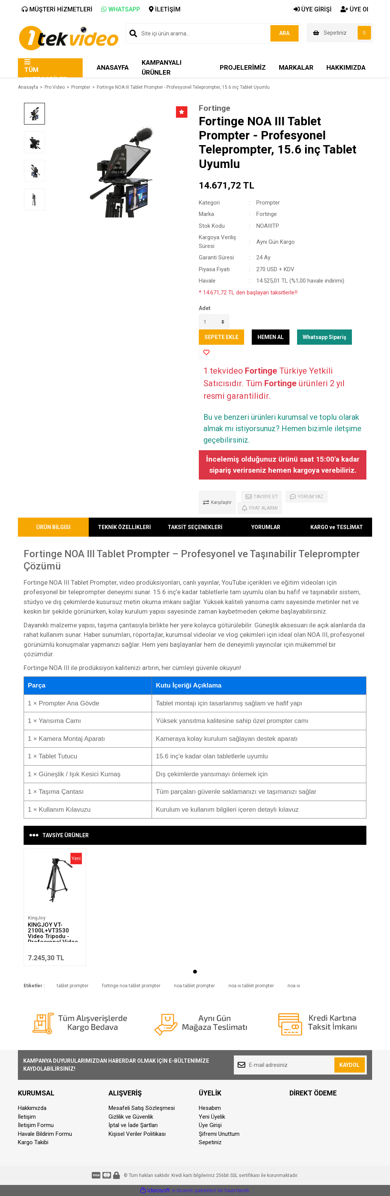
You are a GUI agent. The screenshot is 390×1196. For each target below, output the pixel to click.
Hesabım (210, 1108)
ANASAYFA (113, 67)
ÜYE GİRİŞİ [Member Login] (313, 9)
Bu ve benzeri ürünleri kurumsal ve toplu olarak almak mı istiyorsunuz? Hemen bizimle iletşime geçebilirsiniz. (282, 429)
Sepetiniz (210, 1142)
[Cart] (340, 32)
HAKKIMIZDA (346, 67)
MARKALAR (296, 67)
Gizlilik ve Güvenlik (131, 1116)
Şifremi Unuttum (219, 1133)
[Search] (213, 33)
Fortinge (214, 108)
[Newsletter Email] (300, 1064)
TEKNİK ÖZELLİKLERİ (124, 527)
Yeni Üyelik (212, 1116)
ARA (283, 33)
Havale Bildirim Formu (45, 1133)
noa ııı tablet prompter (251, 985)
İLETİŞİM (165, 9)
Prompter (268, 202)
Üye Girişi (210, 1125)
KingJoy (36, 918)
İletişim (27, 1116)
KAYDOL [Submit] (349, 1065)
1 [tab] (195, 972)
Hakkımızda (32, 1108)
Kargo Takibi (33, 1142)
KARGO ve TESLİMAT (336, 527)
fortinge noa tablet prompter (131, 985)
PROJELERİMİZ (243, 67)
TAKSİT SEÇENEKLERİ (195, 527)
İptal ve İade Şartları (133, 1125)
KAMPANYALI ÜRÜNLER (162, 67)
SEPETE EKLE (221, 337)
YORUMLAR (265, 527)
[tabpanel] (55, 907)
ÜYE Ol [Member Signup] (354, 9)
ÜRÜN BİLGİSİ (53, 527)
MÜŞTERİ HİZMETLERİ (57, 9)
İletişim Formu (36, 1125)
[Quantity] (214, 321)
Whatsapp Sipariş (324, 337)
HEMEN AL (270, 337)
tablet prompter (72, 985)
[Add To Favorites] (206, 352)
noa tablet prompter (194, 985)
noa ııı (294, 985)
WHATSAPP (120, 9)
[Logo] (68, 37)
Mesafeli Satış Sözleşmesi (142, 1108)
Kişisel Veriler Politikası (137, 1133)
